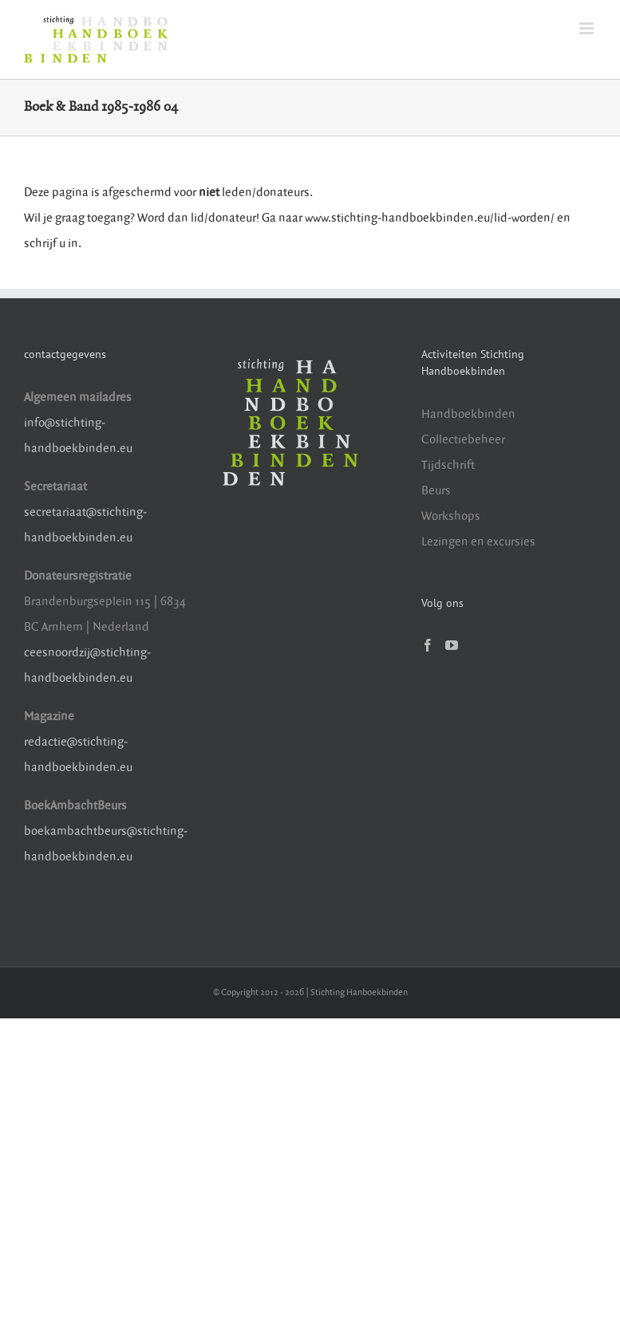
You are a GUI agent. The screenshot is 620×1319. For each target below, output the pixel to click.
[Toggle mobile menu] (587, 28)
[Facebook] (427, 645)
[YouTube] (451, 645)
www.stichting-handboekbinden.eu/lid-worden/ (431, 218)
